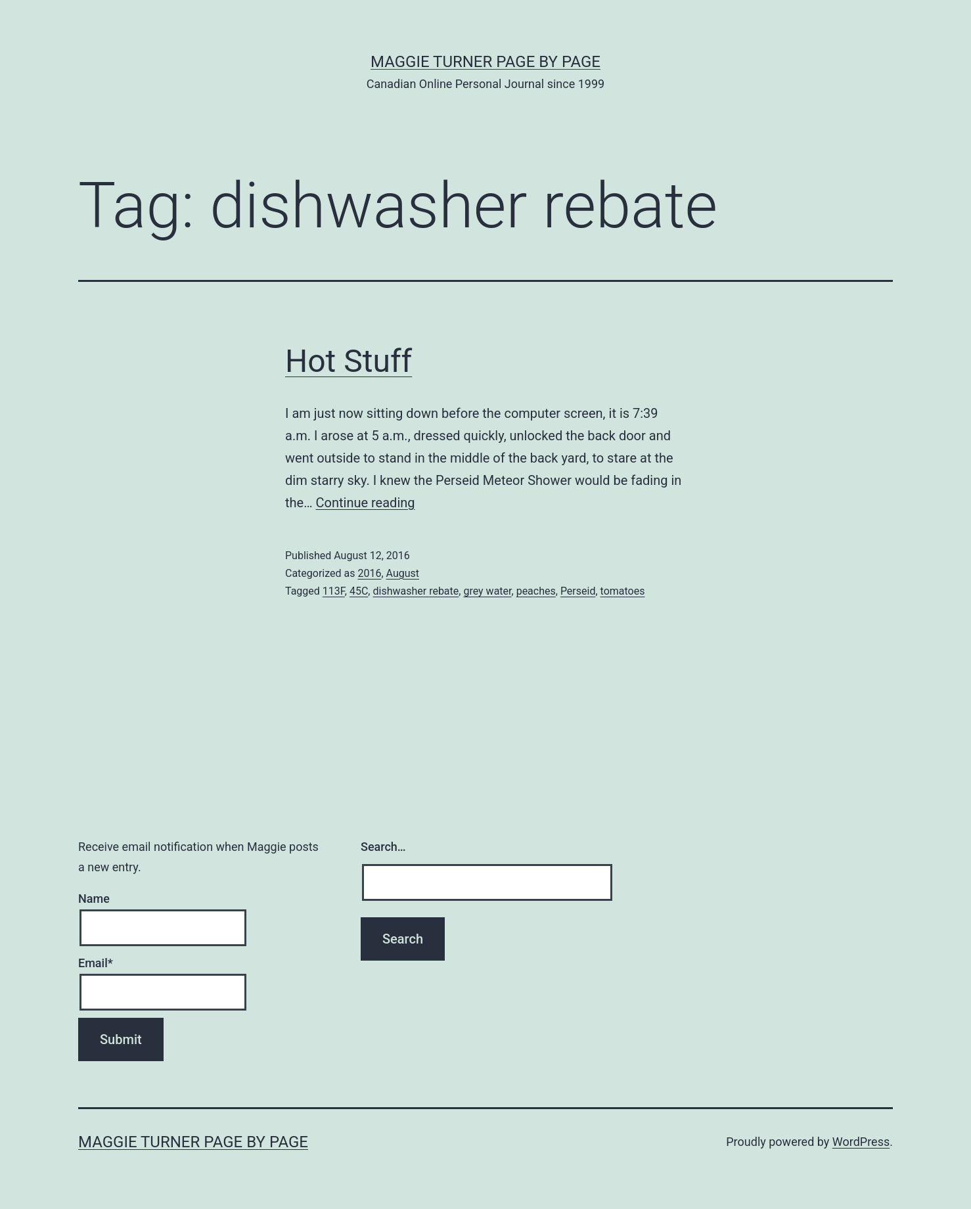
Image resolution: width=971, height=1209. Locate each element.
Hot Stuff (348, 361)
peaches (536, 591)
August (402, 573)
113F (334, 591)
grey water (487, 591)
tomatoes (622, 591)
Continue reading (365, 503)
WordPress (861, 1142)
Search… (383, 847)
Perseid (578, 591)
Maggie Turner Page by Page (485, 62)
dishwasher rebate (416, 591)
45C (359, 591)
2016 (369, 573)
